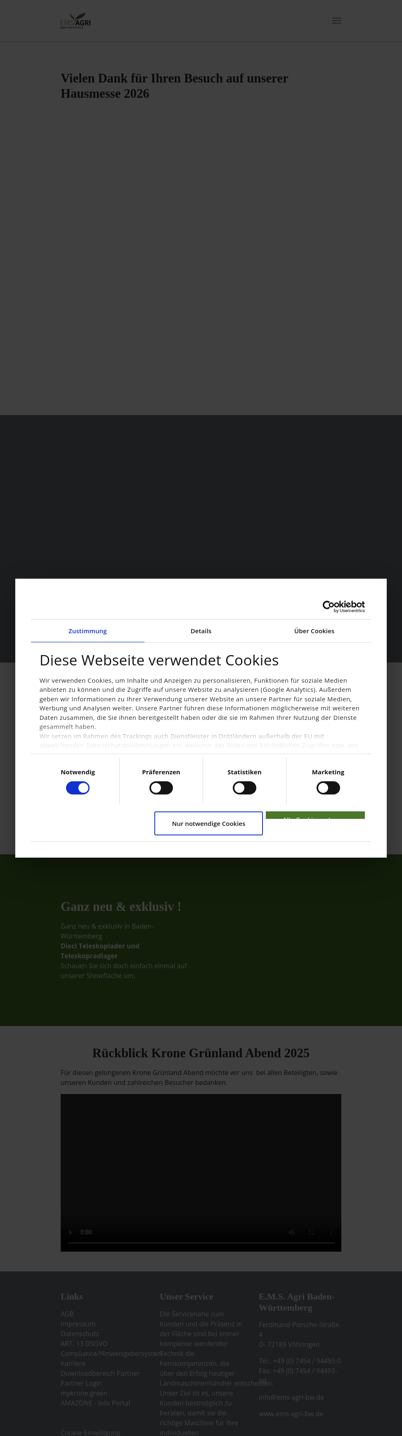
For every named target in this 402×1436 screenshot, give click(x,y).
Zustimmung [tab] (88, 630)
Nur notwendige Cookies (209, 823)
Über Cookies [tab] (314, 630)
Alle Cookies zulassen (315, 817)
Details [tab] (201, 630)
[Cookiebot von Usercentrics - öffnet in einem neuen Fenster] (329, 606)
